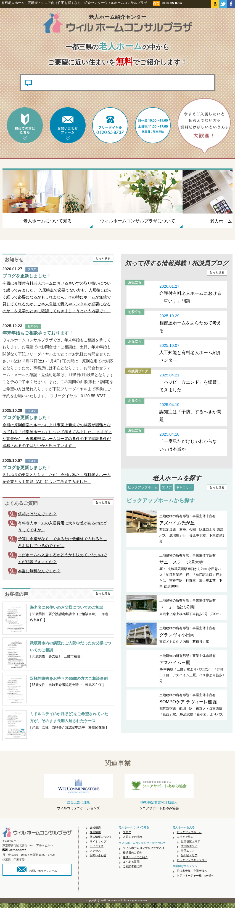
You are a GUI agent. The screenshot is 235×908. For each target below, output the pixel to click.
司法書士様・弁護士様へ (192, 875)
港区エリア (188, 855)
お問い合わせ (98, 860)
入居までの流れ (132, 841)
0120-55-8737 (14, 855)
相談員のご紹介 (132, 857)
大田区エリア (189, 850)
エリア (167, 492)
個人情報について (101, 841)
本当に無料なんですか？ (39, 576)
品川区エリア (189, 860)
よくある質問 (131, 866)
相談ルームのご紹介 (135, 862)
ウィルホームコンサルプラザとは (143, 852)
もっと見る (102, 263)
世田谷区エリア (190, 846)
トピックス (97, 850)
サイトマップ (98, 846)
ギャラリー (184, 492)
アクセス (95, 855)
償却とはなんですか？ (37, 519)
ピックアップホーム (143, 492)
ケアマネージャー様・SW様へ (195, 880)
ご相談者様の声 (132, 871)
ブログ (127, 837)
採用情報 (95, 837)
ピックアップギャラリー (192, 865)
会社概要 (95, 832)
